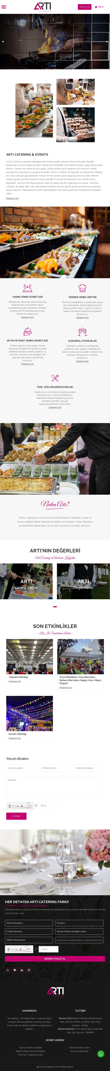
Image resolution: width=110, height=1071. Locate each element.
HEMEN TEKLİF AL (55, 958)
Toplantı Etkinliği (18, 677)
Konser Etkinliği (17, 734)
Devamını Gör (12, 198)
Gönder (16, 816)
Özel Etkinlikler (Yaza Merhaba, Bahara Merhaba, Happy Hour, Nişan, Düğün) (81, 680)
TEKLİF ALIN (85, 7)
